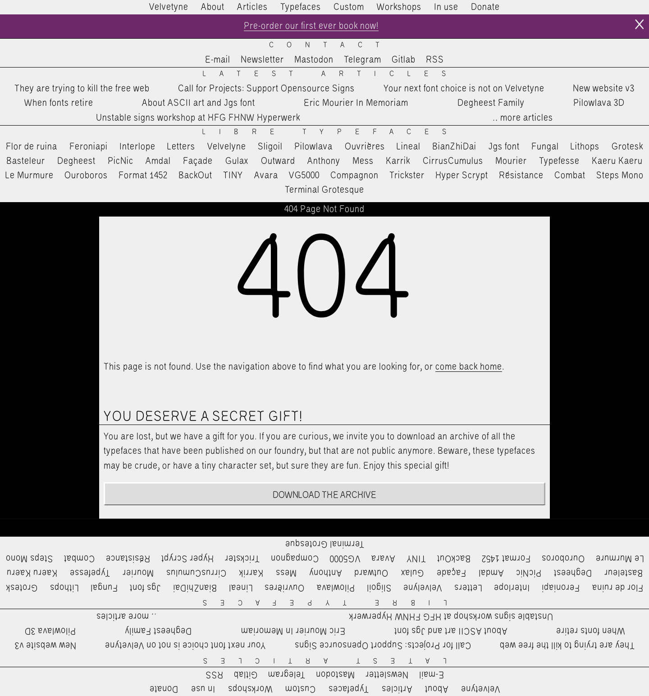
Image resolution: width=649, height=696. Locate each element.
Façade (198, 161)
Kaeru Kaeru (617, 161)
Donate (485, 7)
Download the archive (325, 495)
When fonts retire (58, 103)
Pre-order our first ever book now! (311, 26)
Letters (181, 146)
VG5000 (304, 175)
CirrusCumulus (453, 161)
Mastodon (314, 59)
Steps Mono (620, 175)
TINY (233, 175)
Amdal (158, 161)
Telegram (362, 59)
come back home (468, 366)
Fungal (545, 146)
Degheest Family (491, 103)
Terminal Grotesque (324, 189)
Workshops (399, 7)
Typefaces (300, 7)
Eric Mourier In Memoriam (356, 103)
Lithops (585, 146)
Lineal (408, 146)
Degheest (76, 161)
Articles (252, 7)
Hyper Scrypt (461, 175)
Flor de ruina (31, 146)
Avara (266, 175)
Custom (349, 7)
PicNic (120, 161)
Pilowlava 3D (599, 103)
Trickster (407, 175)
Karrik (398, 161)
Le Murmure (29, 175)
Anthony (323, 161)
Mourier (511, 161)
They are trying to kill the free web (82, 88)
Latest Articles (331, 74)
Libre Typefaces (331, 132)
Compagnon (354, 175)
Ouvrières (365, 146)
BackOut (195, 175)
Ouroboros (86, 175)
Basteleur (25, 161)
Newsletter (262, 59)
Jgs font (504, 146)
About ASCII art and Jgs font (198, 103)
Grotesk (627, 146)
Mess (363, 161)
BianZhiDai (454, 146)
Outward (278, 161)
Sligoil (270, 146)
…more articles (522, 117)
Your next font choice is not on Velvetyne (464, 88)
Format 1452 (143, 175)
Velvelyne (226, 146)
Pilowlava (313, 146)
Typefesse (559, 161)
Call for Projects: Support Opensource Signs (266, 88)
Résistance (521, 175)
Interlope (137, 146)
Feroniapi (88, 146)
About (212, 7)
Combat (569, 175)
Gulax (237, 161)
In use (446, 7)
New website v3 (604, 88)
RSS (435, 59)
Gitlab (404, 59)
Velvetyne (168, 7)
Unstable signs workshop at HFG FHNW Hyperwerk (198, 117)
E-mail (217, 59)
